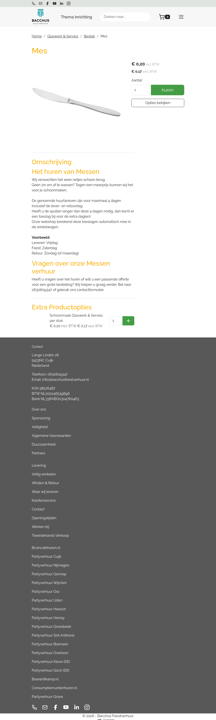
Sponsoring (41, 413)
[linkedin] (61, 3)
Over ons (39, 404)
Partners (38, 448)
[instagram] (68, 3)
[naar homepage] (40, 17)
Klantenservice (44, 495)
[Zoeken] (145, 16)
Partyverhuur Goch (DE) (50, 665)
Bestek (89, 36)
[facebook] (47, 3)
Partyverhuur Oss (46, 586)
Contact (38, 504)
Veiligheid (40, 421)
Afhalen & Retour (45, 477)
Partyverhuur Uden (47, 595)
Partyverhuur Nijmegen (50, 560)
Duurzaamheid (43, 439)
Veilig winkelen (44, 469)
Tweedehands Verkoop (50, 530)
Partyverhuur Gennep (49, 568)
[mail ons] (40, 3)
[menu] (181, 17)
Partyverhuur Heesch (49, 604)
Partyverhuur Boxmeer (50, 639)
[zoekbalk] (125, 16)
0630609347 (58, 369)
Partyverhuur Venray (48, 612)
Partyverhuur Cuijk (46, 551)
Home (37, 36)
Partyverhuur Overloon (50, 647)
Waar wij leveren (45, 486)
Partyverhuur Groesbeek (51, 621)
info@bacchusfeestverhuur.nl (65, 374)
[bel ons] (33, 3)
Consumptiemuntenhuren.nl (54, 682)
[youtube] (54, 3)
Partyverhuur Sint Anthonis (53, 630)
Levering (39, 460)
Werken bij (40, 521)
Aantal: (141, 80)
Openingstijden (44, 512)
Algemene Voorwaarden (51, 430)
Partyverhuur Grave (47, 691)
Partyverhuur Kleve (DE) (51, 656)
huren (170, 90)
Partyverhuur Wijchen (49, 577)
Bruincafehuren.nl (46, 542)
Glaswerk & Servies (62, 36)
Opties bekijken (160, 103)
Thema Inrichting (76, 17)
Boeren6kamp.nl (45, 674)
